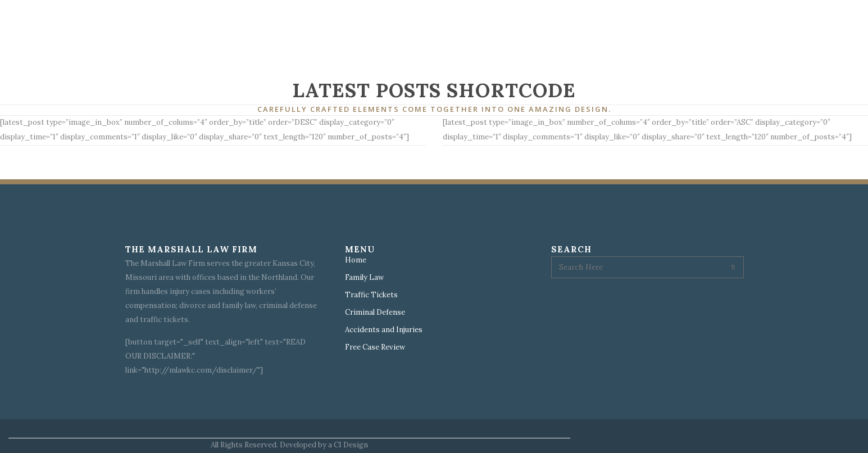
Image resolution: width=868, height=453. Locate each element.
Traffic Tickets (371, 295)
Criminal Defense (375, 312)
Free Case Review (375, 347)
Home (355, 260)
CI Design (351, 445)
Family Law (364, 278)
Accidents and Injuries (383, 330)
